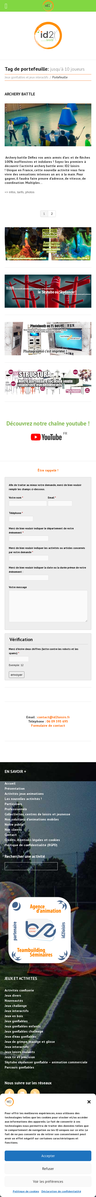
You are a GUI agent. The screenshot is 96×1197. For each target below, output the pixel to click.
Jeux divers (13, 995)
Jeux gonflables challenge (24, 1031)
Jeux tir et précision (20, 1057)
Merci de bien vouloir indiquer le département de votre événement (41, 530)
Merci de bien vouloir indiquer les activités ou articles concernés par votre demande (47, 550)
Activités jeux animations (24, 794)
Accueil (10, 783)
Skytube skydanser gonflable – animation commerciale (46, 1062)
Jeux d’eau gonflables (20, 1036)
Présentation (15, 788)
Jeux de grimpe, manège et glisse (30, 1042)
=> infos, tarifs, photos (19, 192)
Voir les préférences (48, 1181)
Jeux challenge (16, 1006)
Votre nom (16, 497)
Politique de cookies (26, 1191)
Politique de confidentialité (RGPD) (31, 845)
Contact (11, 835)
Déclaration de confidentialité (61, 1191)
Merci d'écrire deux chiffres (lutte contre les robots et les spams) (43, 651)
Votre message (18, 587)
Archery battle (20, 94)
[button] (89, 1101)
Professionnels (16, 809)
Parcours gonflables (19, 1067)
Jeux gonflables (16, 1021)
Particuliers (13, 804)
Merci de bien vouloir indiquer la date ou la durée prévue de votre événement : (47, 569)
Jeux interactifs (17, 1011)
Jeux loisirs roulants (20, 1052)
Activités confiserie (19, 990)
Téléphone (16, 513)
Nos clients (13, 829)
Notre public (14, 824)
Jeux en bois (14, 1016)
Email (52, 497)
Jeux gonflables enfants (23, 1026)
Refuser (48, 1168)
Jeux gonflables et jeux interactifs (26, 77)
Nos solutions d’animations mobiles (32, 819)
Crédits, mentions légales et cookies (32, 840)
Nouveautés (14, 1000)
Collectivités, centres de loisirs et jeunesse (37, 814)
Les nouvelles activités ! (23, 799)
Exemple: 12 (16, 665)
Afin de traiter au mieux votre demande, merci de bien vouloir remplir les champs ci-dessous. (45, 487)
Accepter (48, 1156)
